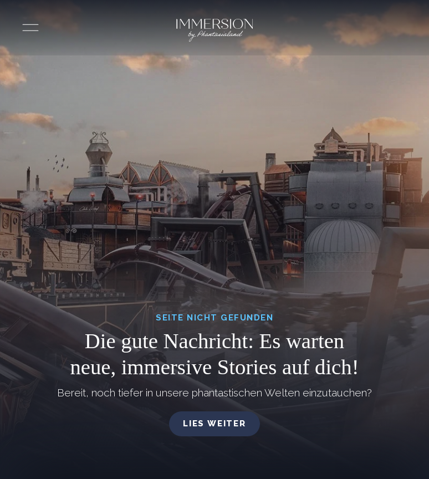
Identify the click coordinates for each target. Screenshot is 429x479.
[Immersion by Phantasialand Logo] (214, 30)
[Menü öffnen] (30, 28)
